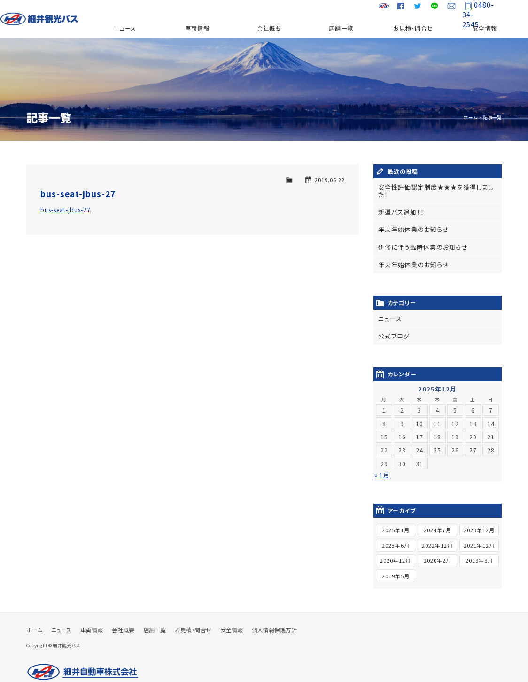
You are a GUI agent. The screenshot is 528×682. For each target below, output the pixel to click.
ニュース (125, 28)
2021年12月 (479, 533)
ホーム (470, 117)
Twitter (412, 9)
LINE (429, 9)
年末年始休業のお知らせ (411, 221)
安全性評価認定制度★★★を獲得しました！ (436, 187)
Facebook (396, 9)
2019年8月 (479, 549)
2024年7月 (437, 518)
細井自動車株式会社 (82, 660)
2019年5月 (396, 564)
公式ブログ (393, 325)
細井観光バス (46, 19)
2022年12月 (437, 533)
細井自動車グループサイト (379, 9)
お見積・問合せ (413, 28)
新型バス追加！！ (399, 204)
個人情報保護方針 (274, 618)
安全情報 (484, 28)
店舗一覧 (341, 28)
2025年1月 (396, 518)
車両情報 (197, 28)
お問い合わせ (446, 9)
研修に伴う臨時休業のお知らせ (420, 238)
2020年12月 (395, 549)
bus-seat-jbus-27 (78, 193)
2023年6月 (396, 533)
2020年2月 (437, 549)
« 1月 (381, 463)
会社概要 (269, 28)
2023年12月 (479, 518)
